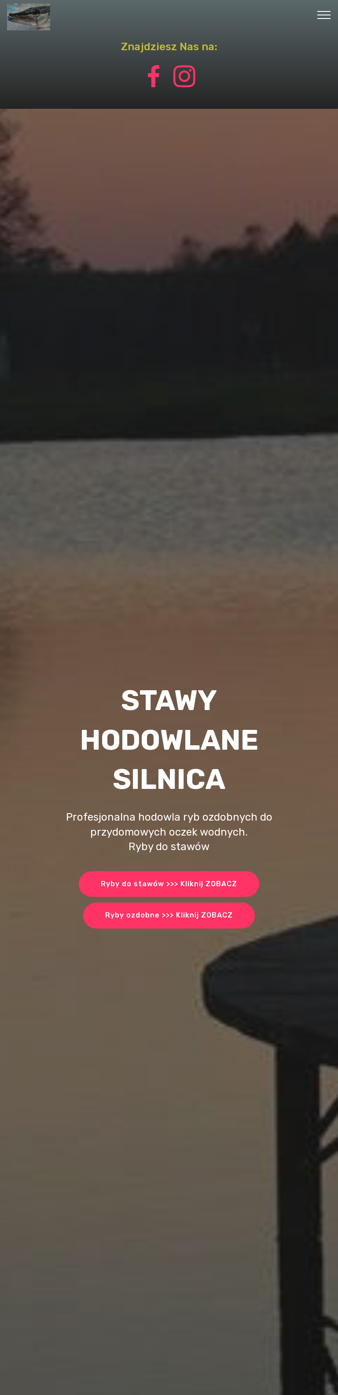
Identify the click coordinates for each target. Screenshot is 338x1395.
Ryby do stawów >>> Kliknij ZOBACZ (169, 884)
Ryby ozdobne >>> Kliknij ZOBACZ (169, 915)
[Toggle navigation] (324, 15)
